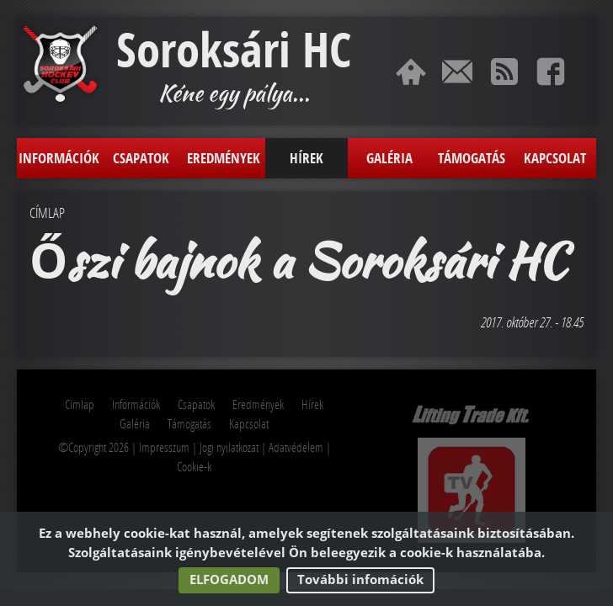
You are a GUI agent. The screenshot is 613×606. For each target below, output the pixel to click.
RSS (504, 71)
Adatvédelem (296, 447)
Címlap (411, 71)
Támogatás (471, 157)
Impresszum (164, 447)
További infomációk (360, 579)
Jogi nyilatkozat (229, 447)
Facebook (550, 71)
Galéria (389, 157)
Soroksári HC (233, 49)
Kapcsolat (457, 71)
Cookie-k (194, 466)
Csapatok (141, 157)
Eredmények (223, 157)
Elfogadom (229, 579)
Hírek (306, 157)
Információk (59, 157)
